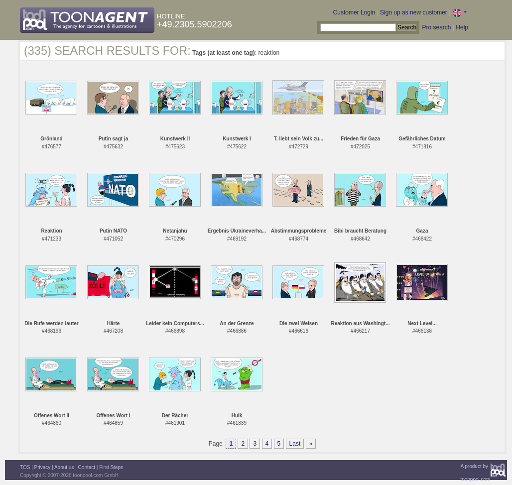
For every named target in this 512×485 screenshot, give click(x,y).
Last (295, 443)
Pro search (436, 27)
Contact (86, 467)
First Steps (111, 467)
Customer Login (354, 12)
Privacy (42, 467)
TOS (25, 467)
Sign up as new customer (413, 12)
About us (64, 467)
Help (462, 27)
